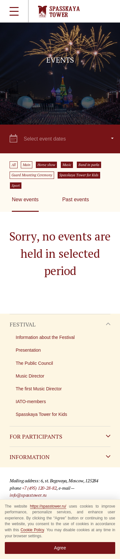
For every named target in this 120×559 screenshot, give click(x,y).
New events (25, 199)
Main (26, 165)
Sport (16, 185)
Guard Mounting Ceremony (32, 175)
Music (66, 165)
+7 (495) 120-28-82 (39, 488)
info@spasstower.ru (28, 495)
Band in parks (89, 165)
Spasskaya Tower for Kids (79, 175)
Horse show (46, 165)
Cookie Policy (32, 530)
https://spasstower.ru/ (48, 506)
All (14, 165)
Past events (75, 199)
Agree (60, 547)
